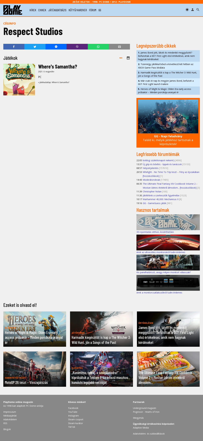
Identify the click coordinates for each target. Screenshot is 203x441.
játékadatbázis (57, 10)
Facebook (73, 408)
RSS (5, 423)
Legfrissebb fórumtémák (158, 154)
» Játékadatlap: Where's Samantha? (53, 82)
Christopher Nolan (152, 191)
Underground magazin (144, 408)
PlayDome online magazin (18, 402)
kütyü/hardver (78, 10)
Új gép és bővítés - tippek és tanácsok (162, 164)
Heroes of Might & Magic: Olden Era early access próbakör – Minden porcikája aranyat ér (164, 90)
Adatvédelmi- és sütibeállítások (149, 433)
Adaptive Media (141, 427)
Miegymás (138, 417)
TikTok (71, 426)
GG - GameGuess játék (154, 203)
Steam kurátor (75, 423)
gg (100, 10)
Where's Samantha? (57, 66)
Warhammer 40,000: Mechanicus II (160, 199)
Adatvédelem (10, 419)
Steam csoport (75, 419)
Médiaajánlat (10, 415)
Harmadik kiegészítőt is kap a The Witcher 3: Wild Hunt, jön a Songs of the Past (167, 74)
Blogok (7, 429)
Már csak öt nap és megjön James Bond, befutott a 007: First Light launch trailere (166, 82)
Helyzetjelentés (150, 168)
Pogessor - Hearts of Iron (146, 411)
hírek (32, 10)
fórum (92, 10)
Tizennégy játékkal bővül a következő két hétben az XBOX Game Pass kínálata (165, 66)
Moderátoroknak (151, 179)
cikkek (42, 10)
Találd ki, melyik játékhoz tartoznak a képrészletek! (168, 140)
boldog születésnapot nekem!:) (158, 160)
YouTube (72, 411)
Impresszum (9, 411)
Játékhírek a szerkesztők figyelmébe (161, 195)
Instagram (73, 415)
